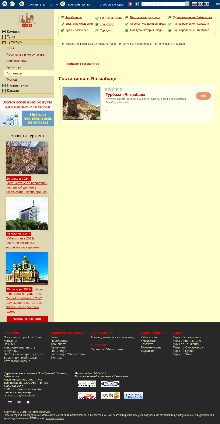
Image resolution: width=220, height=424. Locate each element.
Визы (10, 48)
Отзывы (9, 344)
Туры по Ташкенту (186, 344)
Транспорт (13, 67)
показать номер (20, 392)
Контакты (10, 340)
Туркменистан (151, 347)
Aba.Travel (35, 379)
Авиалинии (59, 347)
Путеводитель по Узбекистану (112, 337)
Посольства (59, 340)
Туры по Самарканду (188, 347)
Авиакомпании (16, 61)
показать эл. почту (42, 4)
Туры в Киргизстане (187, 340)
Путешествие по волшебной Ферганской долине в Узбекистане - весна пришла (26, 187)
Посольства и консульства (25, 54)
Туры (8, 37)
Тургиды (12, 79)
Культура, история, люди (146, 30)
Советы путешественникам (148, 23)
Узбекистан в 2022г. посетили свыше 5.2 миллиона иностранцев (22, 243)
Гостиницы (58, 351)
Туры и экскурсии (76, 30)
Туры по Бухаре (184, 351)
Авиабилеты (73, 17)
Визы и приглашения (79, 23)
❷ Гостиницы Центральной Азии (96, 43)
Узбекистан (149, 337)
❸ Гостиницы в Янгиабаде (170, 43)
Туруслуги (12, 42)
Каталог (10, 90)
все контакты (78, 4)
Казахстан (148, 344)
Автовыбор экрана (17, 361)
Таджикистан (150, 351)
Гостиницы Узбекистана (68, 354)
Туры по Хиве (182, 354)
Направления (15, 85)
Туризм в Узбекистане (107, 349)
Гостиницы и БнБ (111, 17)
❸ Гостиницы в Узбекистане (135, 43)
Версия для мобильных (21, 357)
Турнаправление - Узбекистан (192, 17)
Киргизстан (149, 340)
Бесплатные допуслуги (145, 17)
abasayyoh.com (55, 418)
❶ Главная (68, 43)
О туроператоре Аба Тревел (24, 337)
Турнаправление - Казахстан (192, 23)
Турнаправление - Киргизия (191, 30)
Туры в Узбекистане (187, 337)
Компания (12, 31)
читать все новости (27, 318)
